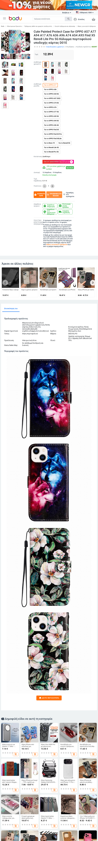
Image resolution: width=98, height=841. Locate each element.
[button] (4, 18)
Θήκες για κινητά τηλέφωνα (87, 26)
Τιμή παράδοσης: (38, 180)
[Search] (49, 19)
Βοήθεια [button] (66, 13)
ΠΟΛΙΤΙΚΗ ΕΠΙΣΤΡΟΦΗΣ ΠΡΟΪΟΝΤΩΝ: (38, 222)
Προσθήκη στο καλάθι (54, 195)
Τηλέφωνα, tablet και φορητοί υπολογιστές (38, 26)
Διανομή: (37, 172)
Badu (2, 26)
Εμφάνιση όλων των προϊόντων (12, 837)
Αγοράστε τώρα (39, 195)
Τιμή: (36, 54)
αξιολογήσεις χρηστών (55, 47)
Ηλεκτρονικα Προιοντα (14, 26)
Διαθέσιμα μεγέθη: (37, 85)
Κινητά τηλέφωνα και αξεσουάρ (65, 26)
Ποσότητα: (37, 186)
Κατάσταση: (37, 156)
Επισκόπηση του (11, 308)
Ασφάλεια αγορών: (37, 205)
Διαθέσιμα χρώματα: (37, 63)
